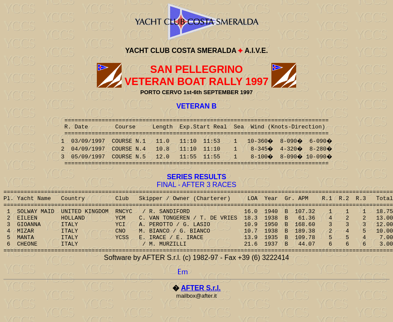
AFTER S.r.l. (201, 307)
